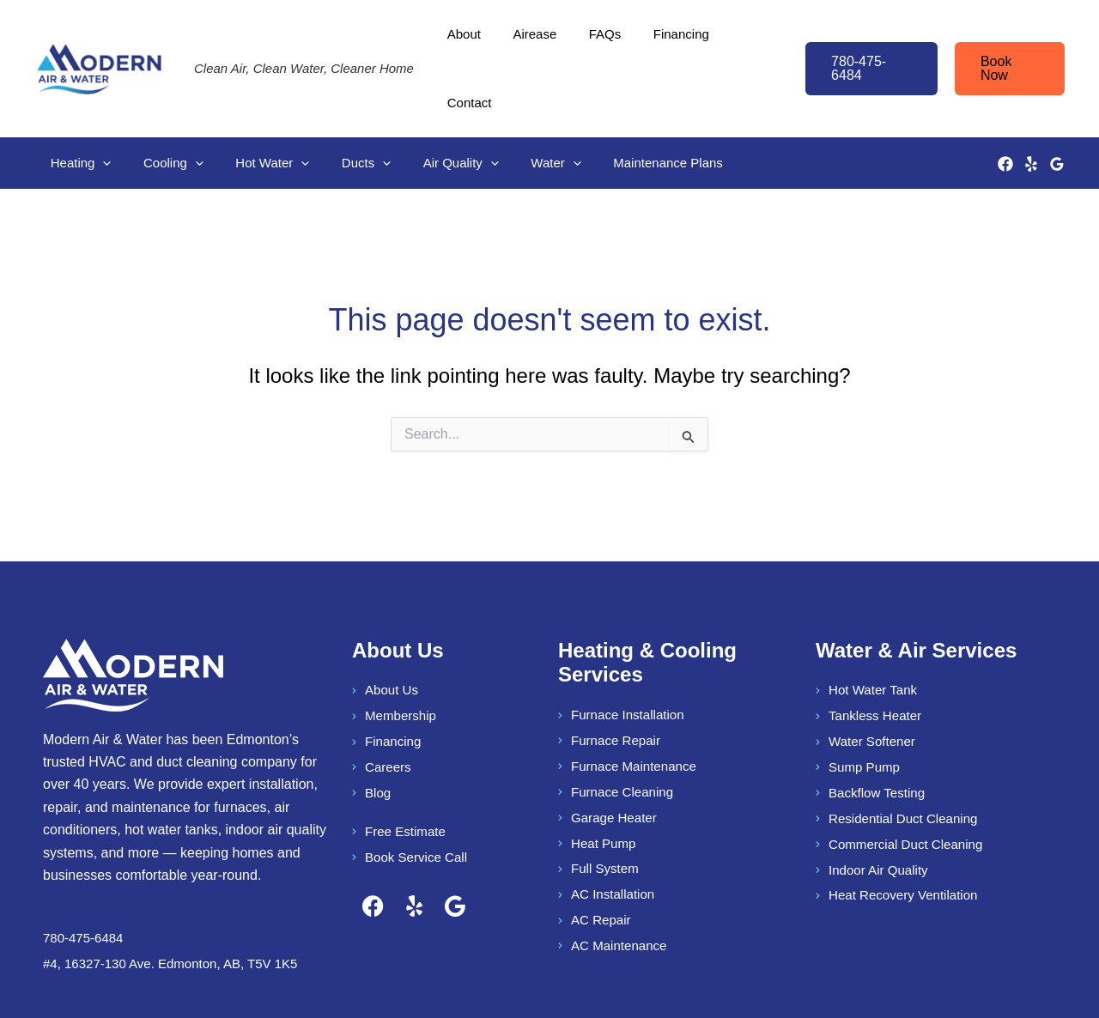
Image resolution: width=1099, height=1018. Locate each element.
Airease (534, 42)
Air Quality (432, 110)
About (470, 42)
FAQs (598, 42)
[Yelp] (1031, 111)
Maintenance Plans (627, 110)
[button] (864, 43)
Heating (77, 110)
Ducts (343, 110)
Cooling (164, 110)
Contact (744, 42)
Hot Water (257, 110)
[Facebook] (1005, 111)
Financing (668, 42)
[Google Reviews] (1057, 111)
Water (520, 110)
